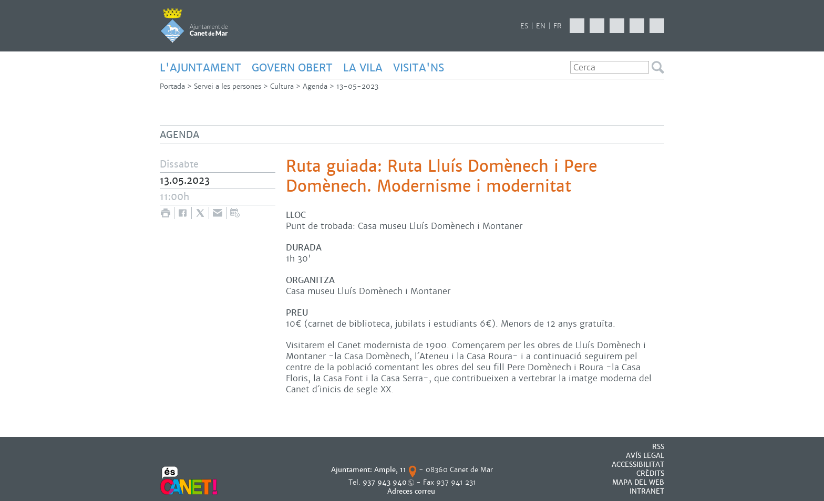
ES (524, 26)
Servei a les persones (227, 86)
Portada (172, 86)
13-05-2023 (357, 86)
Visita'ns (418, 68)
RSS (658, 446)
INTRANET (647, 491)
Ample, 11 (390, 469)
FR (557, 26)
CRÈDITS (650, 473)
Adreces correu (412, 491)
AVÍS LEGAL (645, 455)
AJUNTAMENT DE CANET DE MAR (194, 25)
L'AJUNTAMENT (200, 68)
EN (540, 26)
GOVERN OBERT (292, 68)
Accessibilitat (638, 464)
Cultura (282, 86)
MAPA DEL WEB (638, 482)
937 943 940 (385, 482)
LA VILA (363, 68)
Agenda (315, 86)
